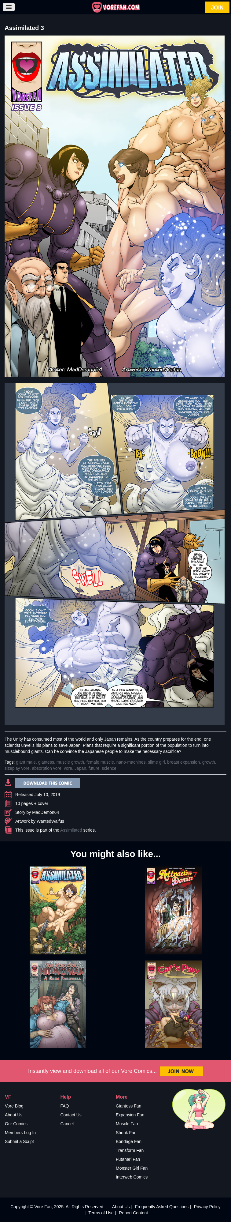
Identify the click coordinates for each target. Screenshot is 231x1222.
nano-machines (131, 762)
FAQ (65, 1106)
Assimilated (71, 830)
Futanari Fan (128, 1159)
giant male (26, 762)
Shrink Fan (126, 1132)
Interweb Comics (132, 1177)
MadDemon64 (45, 812)
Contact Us (71, 1114)
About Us (14, 1114)
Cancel (67, 1123)
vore (68, 768)
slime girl (156, 762)
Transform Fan (130, 1150)
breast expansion (183, 762)
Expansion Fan (130, 1114)
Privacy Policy (207, 1206)
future (94, 768)
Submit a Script (19, 1141)
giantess (46, 762)
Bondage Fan (128, 1141)
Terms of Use (100, 1212)
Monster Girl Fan (132, 1168)
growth (208, 762)
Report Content (133, 1212)
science (109, 768)
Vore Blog (14, 1106)
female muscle (100, 762)
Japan (80, 768)
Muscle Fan (127, 1123)
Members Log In (20, 1132)
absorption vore (46, 768)
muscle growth (70, 762)
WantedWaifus (50, 821)
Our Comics (16, 1123)
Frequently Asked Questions (162, 1206)
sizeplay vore (17, 768)
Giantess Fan (128, 1106)
